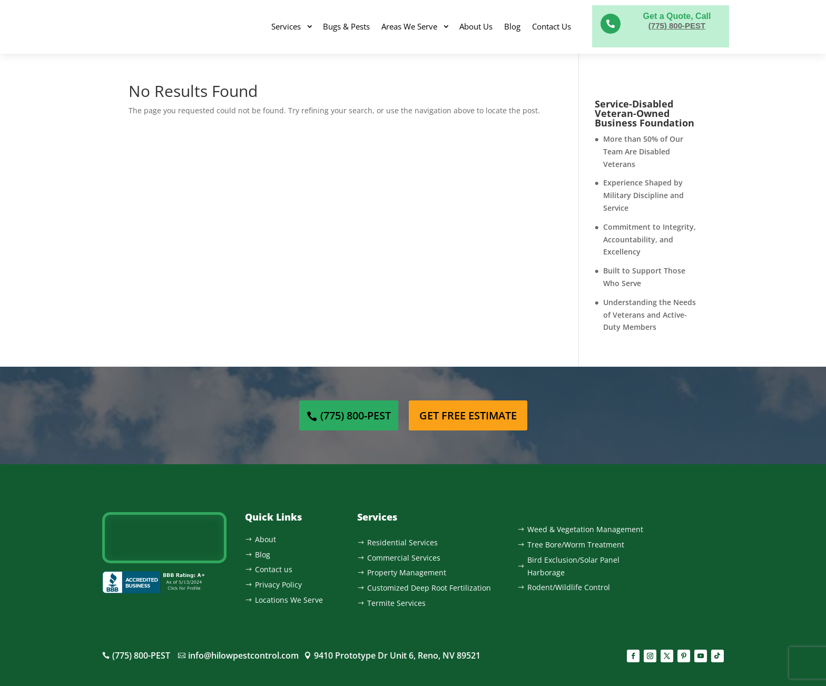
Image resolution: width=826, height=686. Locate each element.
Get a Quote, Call (677, 16)
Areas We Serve (409, 26)
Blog (512, 26)
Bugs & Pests (346, 26)
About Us (476, 26)
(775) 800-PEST (676, 25)
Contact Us (551, 26)
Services (286, 26)
